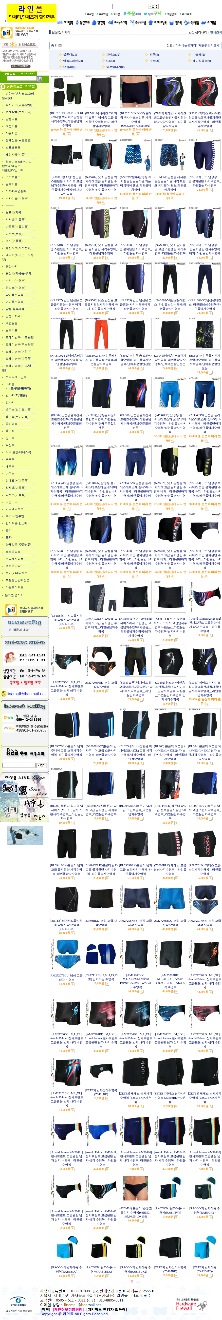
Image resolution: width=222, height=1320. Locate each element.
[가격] (179, 45)
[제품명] (203, 45)
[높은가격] (190, 45)
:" (30, 20)
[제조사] (214, 45)
